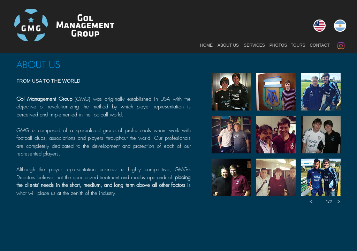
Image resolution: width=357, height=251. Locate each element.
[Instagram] (340, 45)
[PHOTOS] (278, 45)
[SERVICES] (254, 45)
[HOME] (206, 45)
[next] (339, 201)
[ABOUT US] (228, 45)
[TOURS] (298, 45)
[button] (231, 92)
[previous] (311, 201)
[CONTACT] (319, 45)
